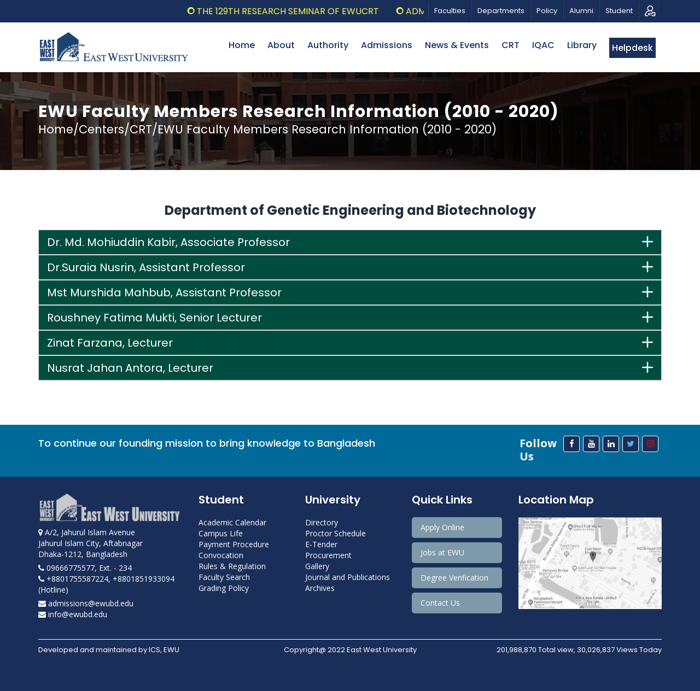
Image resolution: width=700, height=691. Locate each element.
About (281, 45)
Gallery (317, 566)
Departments (500, 10)
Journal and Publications (347, 577)
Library (582, 45)
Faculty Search (224, 577)
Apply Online (442, 527)
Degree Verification (454, 577)
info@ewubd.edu (72, 614)
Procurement (328, 555)
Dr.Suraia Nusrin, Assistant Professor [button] (146, 267)
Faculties (449, 10)
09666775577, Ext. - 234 (85, 568)
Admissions (386, 45)
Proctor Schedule (335, 533)
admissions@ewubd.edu (85, 603)
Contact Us (440, 603)
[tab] (350, 242)
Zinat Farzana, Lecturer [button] (110, 342)
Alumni (581, 10)
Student (619, 10)
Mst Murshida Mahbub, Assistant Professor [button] (164, 292)
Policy (546, 10)
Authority (327, 45)
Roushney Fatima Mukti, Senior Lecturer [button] (154, 317)
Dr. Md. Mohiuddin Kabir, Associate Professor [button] (168, 242)
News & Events (457, 45)
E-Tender (321, 544)
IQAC (543, 45)
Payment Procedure (234, 544)
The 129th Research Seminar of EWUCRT (297, 11)
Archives (320, 588)
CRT (510, 45)
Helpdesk (632, 48)
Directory (321, 522)
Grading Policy (224, 588)
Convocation (221, 555)
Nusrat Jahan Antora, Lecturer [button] (130, 368)
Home (242, 45)
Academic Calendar (232, 522)
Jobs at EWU (442, 552)
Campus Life (221, 533)
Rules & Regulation (232, 566)
